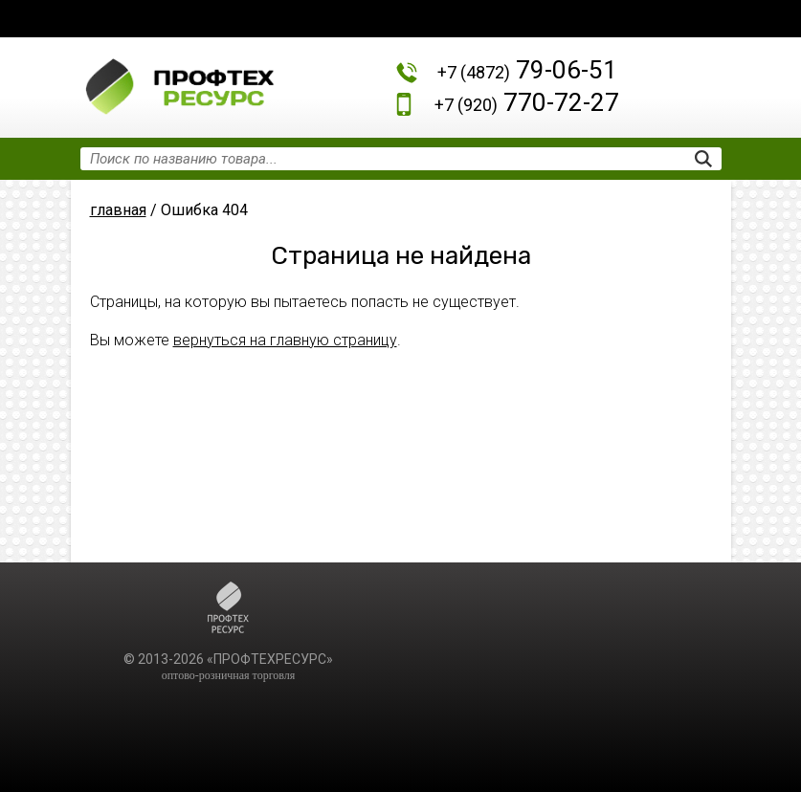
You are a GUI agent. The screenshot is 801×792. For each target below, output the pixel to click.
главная (118, 210)
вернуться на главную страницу (285, 340)
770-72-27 (526, 102)
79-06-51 (527, 69)
